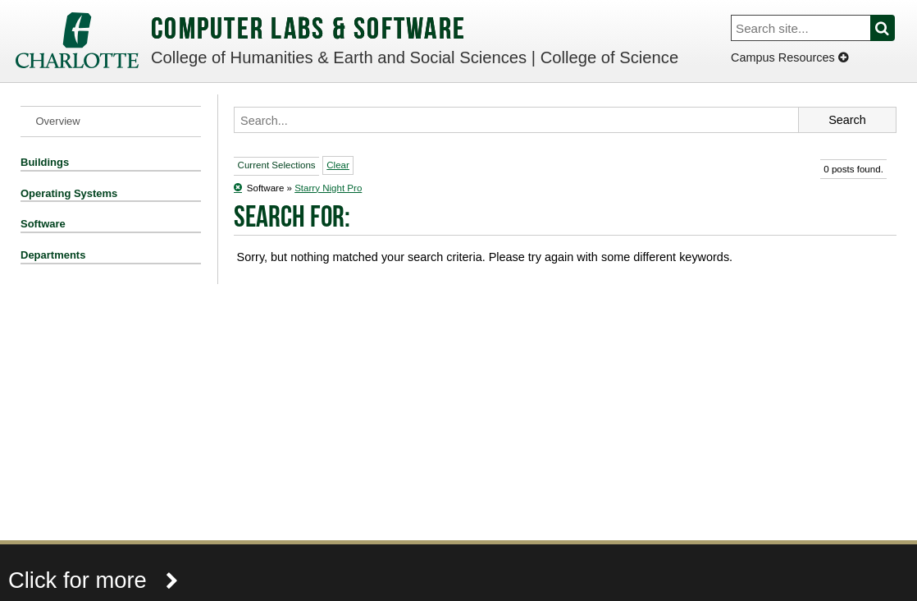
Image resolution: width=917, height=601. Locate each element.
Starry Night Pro (328, 188)
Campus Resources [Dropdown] (789, 57)
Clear (337, 165)
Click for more (93, 580)
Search (892, 28)
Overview (58, 121)
